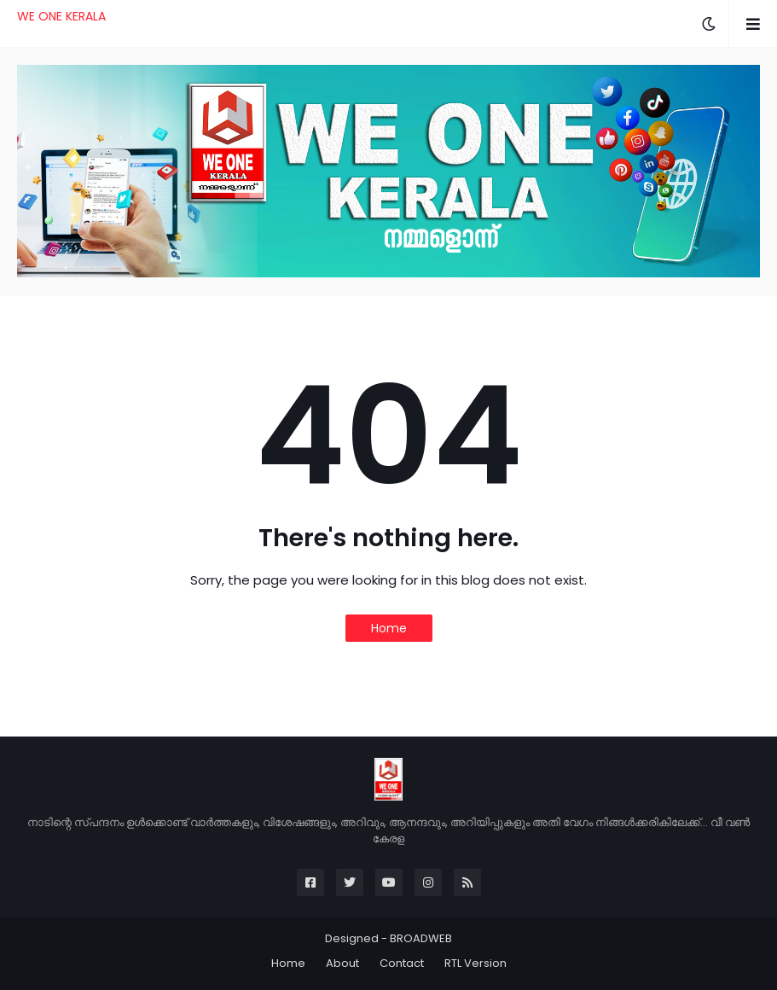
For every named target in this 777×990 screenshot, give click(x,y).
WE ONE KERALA (61, 16)
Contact (402, 963)
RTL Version (475, 963)
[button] (708, 24)
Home (389, 628)
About (342, 963)
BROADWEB (421, 938)
